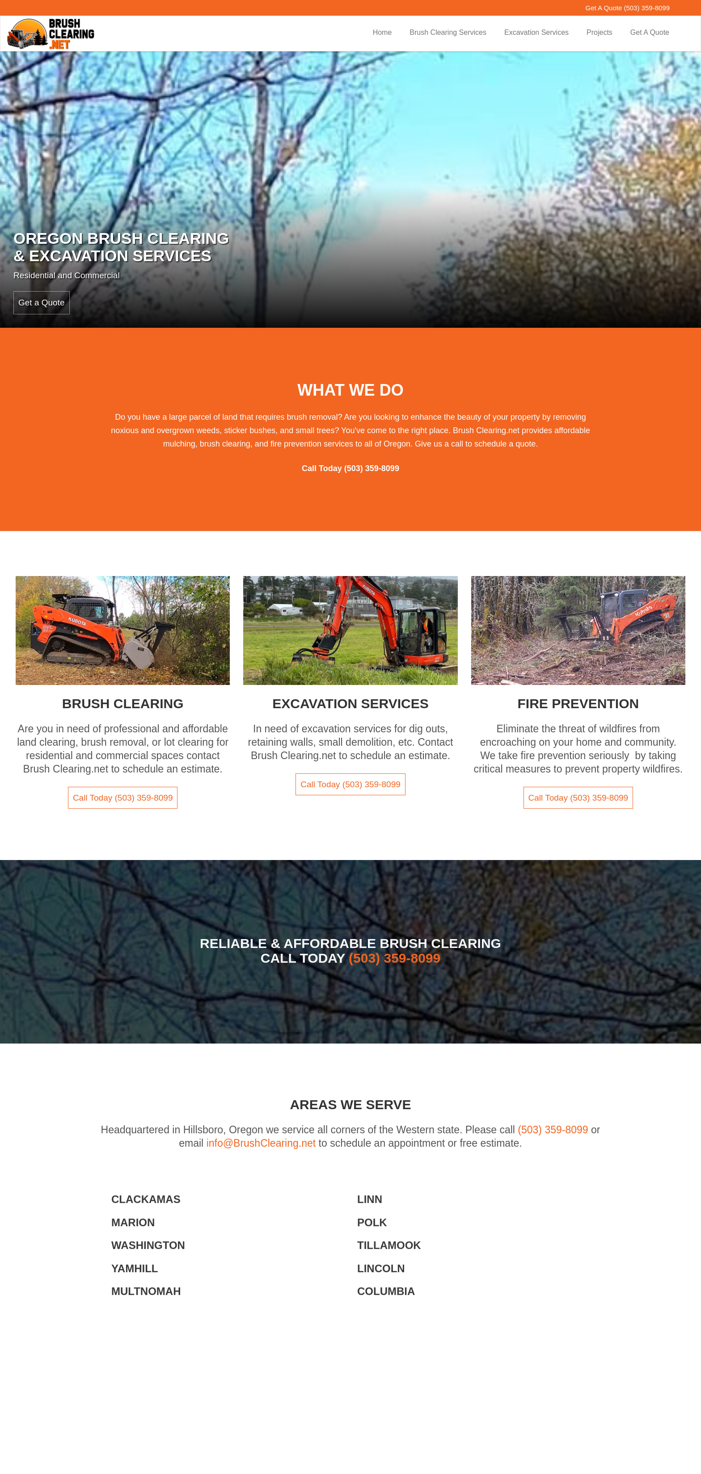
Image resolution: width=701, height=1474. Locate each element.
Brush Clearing (123, 703)
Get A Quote (649, 32)
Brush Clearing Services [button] (448, 32)
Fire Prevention (578, 703)
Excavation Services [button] (536, 32)
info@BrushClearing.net (261, 1143)
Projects (599, 32)
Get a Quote (41, 302)
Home (382, 32)
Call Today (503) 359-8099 (123, 797)
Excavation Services (350, 703)
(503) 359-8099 (647, 8)
